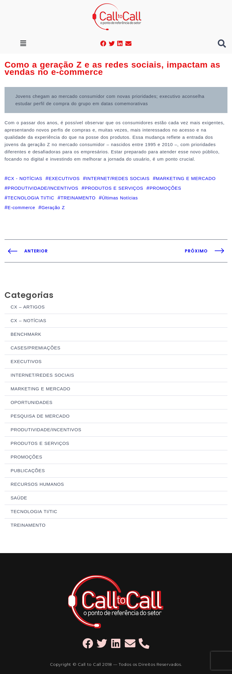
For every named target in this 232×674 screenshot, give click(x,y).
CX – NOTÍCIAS (28, 320)
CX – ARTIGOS (28, 306)
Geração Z (53, 207)
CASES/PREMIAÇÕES (36, 347)
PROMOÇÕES (26, 456)
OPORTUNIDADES (31, 402)
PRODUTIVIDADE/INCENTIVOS (46, 429)
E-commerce (21, 207)
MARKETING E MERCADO (40, 388)
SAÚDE (19, 497)
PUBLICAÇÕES (28, 470)
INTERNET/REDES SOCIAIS (42, 375)
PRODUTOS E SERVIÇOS (40, 443)
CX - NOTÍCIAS (25, 178)
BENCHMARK (26, 334)
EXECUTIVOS (26, 361)
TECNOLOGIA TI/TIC (34, 511)
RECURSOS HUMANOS (37, 484)
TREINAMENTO (28, 525)
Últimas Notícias (120, 197)
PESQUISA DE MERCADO (40, 416)
